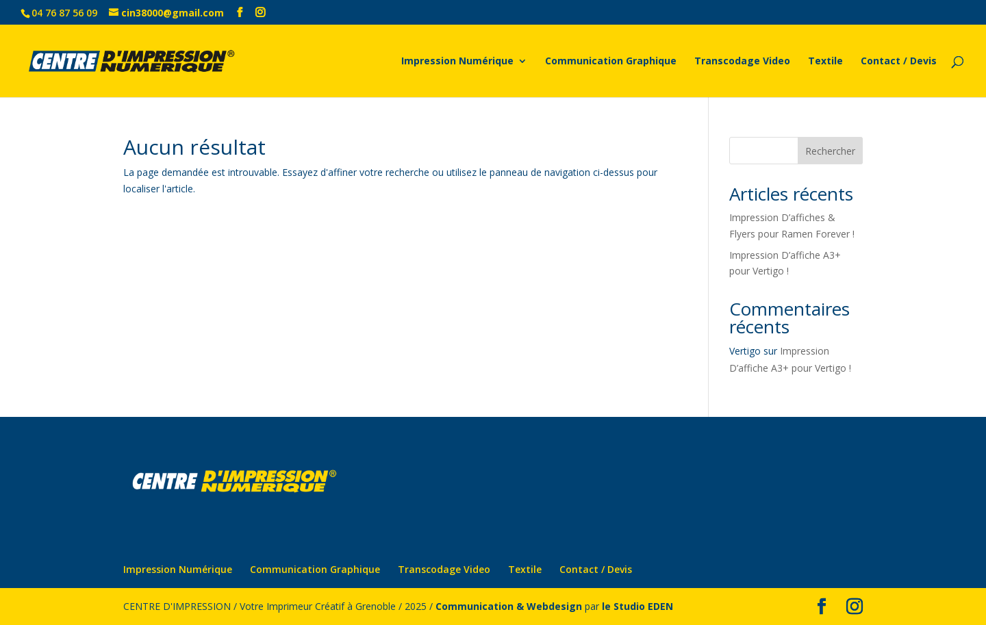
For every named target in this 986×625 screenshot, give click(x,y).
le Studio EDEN (637, 606)
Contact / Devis (899, 61)
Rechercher (830, 150)
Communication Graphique (611, 61)
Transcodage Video (742, 61)
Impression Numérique (457, 61)
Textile (825, 61)
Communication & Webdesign (508, 606)
